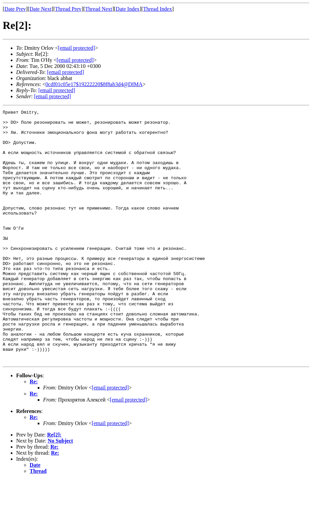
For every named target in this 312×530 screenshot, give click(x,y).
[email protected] (65, 72)
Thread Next (98, 9)
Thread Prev (68, 9)
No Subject (60, 491)
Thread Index (157, 9)
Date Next (40, 9)
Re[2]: (54, 485)
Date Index (128, 9)
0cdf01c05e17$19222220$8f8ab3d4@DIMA (93, 84)
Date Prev (15, 9)
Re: (34, 432)
